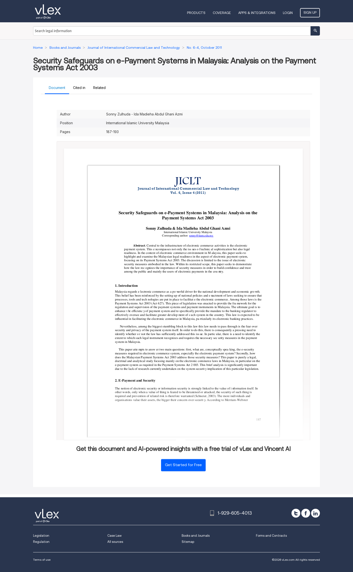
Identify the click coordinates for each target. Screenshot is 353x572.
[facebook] (305, 513)
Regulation (41, 542)
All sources (115, 542)
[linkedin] (315, 513)
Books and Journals (196, 535)
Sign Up (309, 12)
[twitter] (295, 513)
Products (196, 13)
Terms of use (41, 559)
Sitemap (188, 542)
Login (288, 13)
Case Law (114, 535)
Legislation (41, 535)
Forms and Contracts (271, 535)
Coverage (222, 13)
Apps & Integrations (257, 13)
